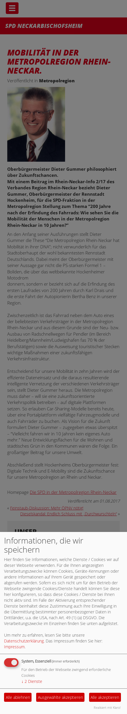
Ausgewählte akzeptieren (60, 697)
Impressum (14, 646)
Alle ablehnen (18, 697)
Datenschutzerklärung (24, 641)
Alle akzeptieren (105, 697)
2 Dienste (31, 681)
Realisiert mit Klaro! (107, 707)
